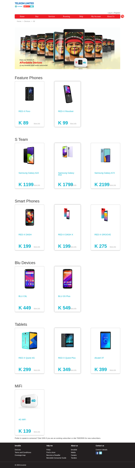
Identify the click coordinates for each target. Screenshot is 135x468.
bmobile (74, 450)
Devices (27, 21)
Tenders (74, 458)
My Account (96, 16)
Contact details (101, 450)
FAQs (48, 450)
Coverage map (20, 455)
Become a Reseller (53, 455)
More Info (37, 123)
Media (73, 452)
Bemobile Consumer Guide (56, 458)
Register (117, 13)
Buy (36, 16)
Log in (110, 13)
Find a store (50, 452)
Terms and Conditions (23, 452)
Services (52, 16)
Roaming (66, 16)
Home (22, 16)
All (34, 21)
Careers (74, 455)
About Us (110, 16)
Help (81, 16)
